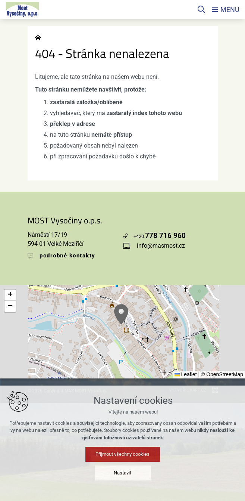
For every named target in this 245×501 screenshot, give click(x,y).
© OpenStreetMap (222, 374)
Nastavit (122, 473)
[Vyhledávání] (201, 9)
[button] (121, 314)
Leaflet (186, 374)
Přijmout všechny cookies (122, 454)
